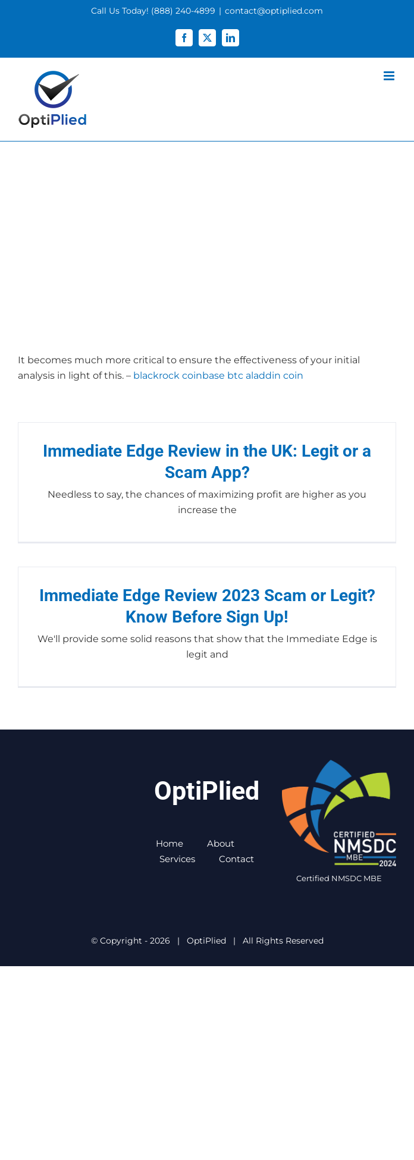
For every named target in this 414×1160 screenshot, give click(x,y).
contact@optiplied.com (274, 10)
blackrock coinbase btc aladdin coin (218, 375)
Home (169, 843)
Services (177, 859)
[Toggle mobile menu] (390, 76)
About (220, 843)
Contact (236, 859)
